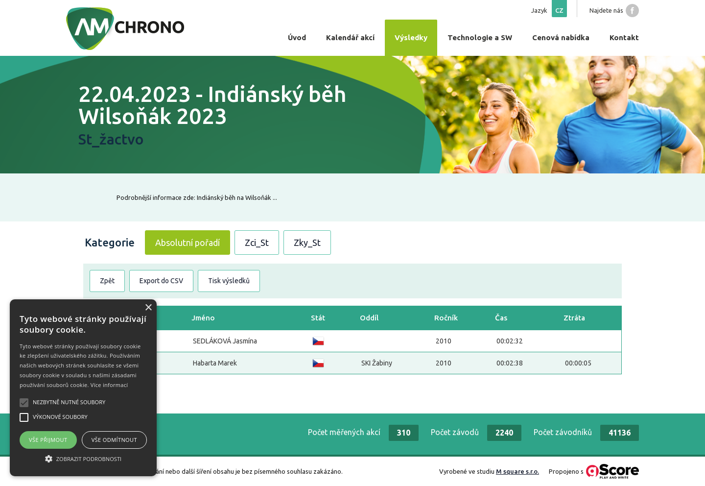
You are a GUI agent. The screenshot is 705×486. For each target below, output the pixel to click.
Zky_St (307, 242)
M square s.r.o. (517, 471)
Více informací (109, 385)
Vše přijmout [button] (48, 439)
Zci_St (257, 242)
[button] (83, 458)
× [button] (148, 308)
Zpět (107, 281)
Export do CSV (161, 281)
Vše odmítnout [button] (114, 439)
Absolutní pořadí (187, 242)
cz (559, 10)
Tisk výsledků (229, 281)
